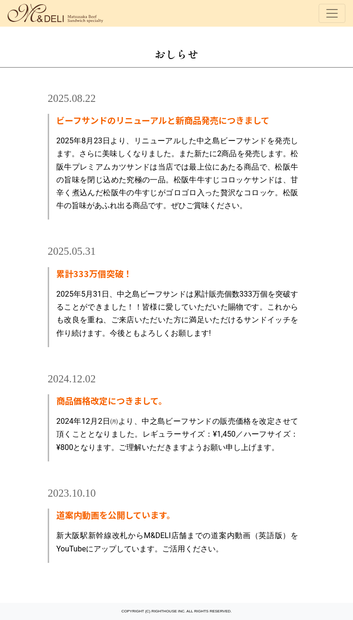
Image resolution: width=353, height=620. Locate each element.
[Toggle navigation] (332, 13)
